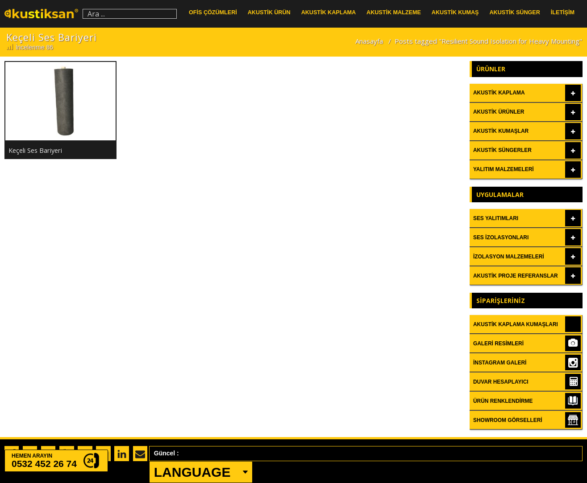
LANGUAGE (192, 472)
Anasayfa (369, 41)
